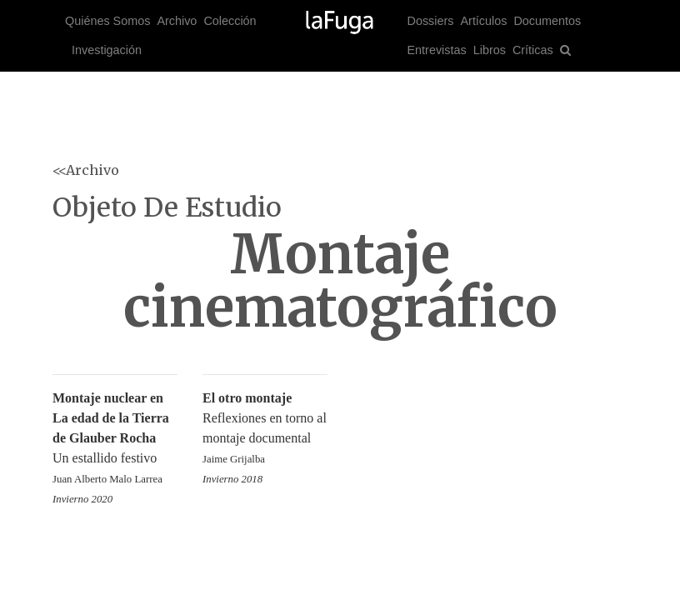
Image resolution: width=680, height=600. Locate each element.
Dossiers (431, 21)
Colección (229, 21)
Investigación (107, 50)
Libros (489, 50)
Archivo (177, 21)
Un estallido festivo (115, 439)
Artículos (483, 21)
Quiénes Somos (107, 21)
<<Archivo (85, 170)
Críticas (532, 50)
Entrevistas (437, 50)
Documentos (547, 21)
